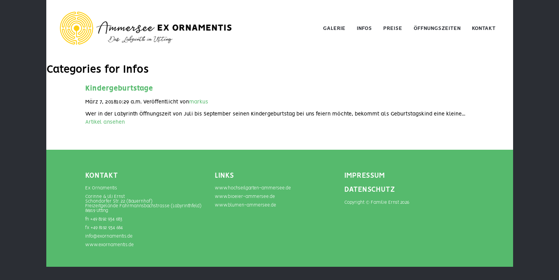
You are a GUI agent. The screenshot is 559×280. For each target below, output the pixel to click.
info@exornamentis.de (109, 236)
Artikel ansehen (105, 122)
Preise (392, 28)
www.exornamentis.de (109, 245)
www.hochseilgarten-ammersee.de (253, 188)
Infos (364, 28)
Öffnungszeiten (437, 28)
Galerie (334, 28)
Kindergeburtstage (119, 88)
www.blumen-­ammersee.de (245, 205)
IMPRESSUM (364, 175)
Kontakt (484, 28)
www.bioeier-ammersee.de (245, 196)
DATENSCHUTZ (369, 189)
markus (198, 102)
